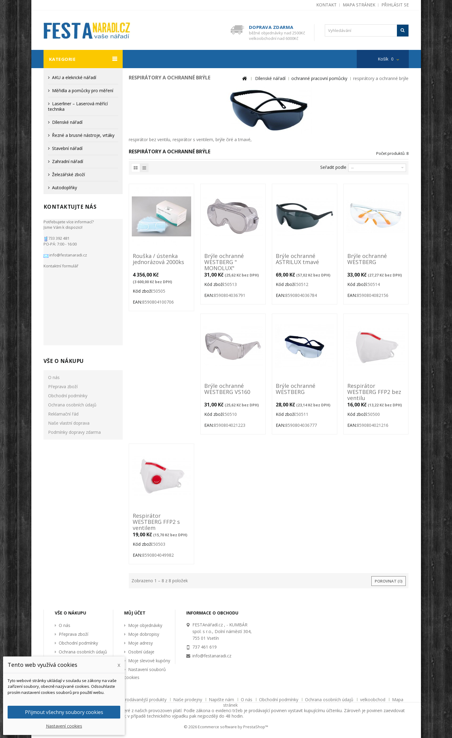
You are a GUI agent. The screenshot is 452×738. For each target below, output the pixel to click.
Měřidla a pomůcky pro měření (82, 90)
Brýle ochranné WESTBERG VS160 (227, 389)
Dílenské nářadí (67, 122)
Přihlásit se (395, 5)
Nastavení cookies (64, 726)
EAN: (137, 302)
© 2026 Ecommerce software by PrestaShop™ (226, 726)
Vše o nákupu (64, 278)
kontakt (326, 5)
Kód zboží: (143, 291)
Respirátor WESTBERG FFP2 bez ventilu (374, 392)
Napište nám (222, 699)
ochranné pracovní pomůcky (319, 78)
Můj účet (134, 613)
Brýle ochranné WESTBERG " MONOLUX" (224, 262)
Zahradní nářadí (67, 161)
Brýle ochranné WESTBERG (367, 259)
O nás (54, 295)
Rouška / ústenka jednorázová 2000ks (158, 259)
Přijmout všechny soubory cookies (64, 712)
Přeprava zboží (63, 304)
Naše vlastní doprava (68, 340)
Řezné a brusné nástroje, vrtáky (83, 135)
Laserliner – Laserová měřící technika (78, 106)
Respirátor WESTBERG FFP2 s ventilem (156, 522)
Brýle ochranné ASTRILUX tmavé (297, 259)
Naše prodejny (188, 699)
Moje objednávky (145, 625)
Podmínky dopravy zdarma (74, 349)
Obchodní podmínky (67, 313)
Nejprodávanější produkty (142, 699)
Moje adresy (140, 643)
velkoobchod (373, 699)
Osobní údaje (141, 652)
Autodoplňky (64, 187)
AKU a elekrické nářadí (74, 77)
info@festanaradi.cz (67, 252)
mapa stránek (359, 5)
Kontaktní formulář (61, 263)
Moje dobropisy (143, 634)
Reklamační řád (63, 331)
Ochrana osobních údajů (72, 322)
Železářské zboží (68, 174)
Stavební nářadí (67, 148)
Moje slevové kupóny (149, 660)
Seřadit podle (333, 167)
